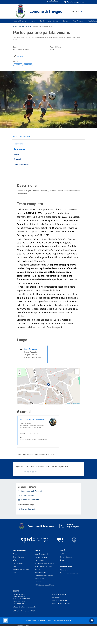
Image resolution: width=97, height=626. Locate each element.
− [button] (19, 373)
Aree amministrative (19, 554)
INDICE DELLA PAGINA (21, 136)
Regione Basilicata (52, 1)
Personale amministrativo (21, 569)
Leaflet (68, 403)
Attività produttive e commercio (44, 563)
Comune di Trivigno (45, 11)
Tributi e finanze (40, 579)
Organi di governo (18, 557)
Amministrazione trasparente (69, 573)
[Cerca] (82, 11)
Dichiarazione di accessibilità (61, 603)
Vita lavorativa (39, 560)
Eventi (62, 560)
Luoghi (15, 572)
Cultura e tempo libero (41, 557)
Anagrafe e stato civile (41, 554)
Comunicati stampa (66, 557)
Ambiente (38, 582)
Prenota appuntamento (59, 594)
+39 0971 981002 (18, 604)
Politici (15, 566)
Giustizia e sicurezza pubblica (44, 576)
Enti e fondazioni (18, 563)
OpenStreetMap (76, 403)
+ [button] (19, 370)
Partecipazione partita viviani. (43, 26)
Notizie (28, 26)
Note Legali (41, 620)
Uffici (14, 560)
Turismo (37, 569)
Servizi (37, 550)
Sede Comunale (30, 349)
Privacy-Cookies (31, 620)
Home (15, 26)
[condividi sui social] (18, 56)
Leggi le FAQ (56, 597)
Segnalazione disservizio (59, 600)
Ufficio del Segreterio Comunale (32, 419)
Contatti (16, 591)
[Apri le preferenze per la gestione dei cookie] (5, 620)
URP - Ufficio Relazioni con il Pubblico (24, 611)
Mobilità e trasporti (40, 572)
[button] (74, 2)
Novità (21, 26)
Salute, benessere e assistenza (44, 585)
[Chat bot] (91, 620)
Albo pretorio (64, 570)
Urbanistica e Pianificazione (43, 566)
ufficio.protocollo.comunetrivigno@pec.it (25, 607)
